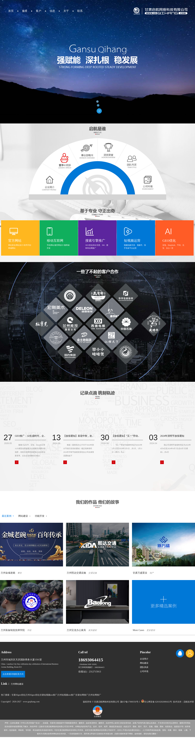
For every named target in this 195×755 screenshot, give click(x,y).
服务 (24, 10)
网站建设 (23, 516)
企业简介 (144, 659)
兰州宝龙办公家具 (76, 630)
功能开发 (39, 516)
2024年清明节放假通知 (172, 436)
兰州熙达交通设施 (76, 573)
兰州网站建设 (17, 684)
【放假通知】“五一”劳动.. (125, 436)
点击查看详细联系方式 (13, 674)
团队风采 (144, 667)
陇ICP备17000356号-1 (130, 702)
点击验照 (97, 715)
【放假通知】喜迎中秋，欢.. (78, 436)
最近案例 (6, 516)
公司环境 (144, 671)
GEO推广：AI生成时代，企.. (30, 436)
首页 (11, 10)
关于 (66, 10)
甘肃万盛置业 (140, 573)
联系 (80, 10)
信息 (52, 10)
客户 (38, 10)
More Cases (138, 630)
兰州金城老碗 (8, 573)
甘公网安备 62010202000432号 (156, 700)
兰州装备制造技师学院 (13, 630)
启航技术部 (188, 702)
